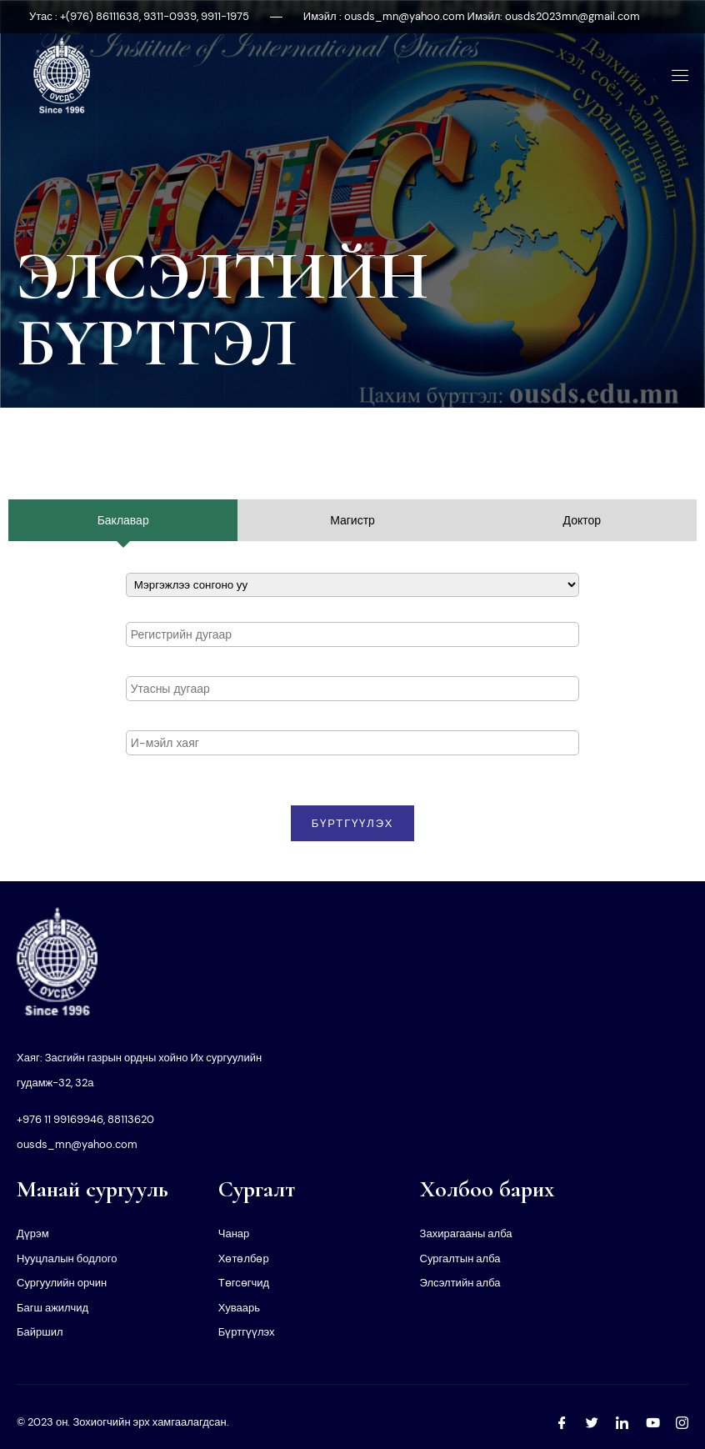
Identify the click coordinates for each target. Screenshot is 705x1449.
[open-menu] (677, 75)
